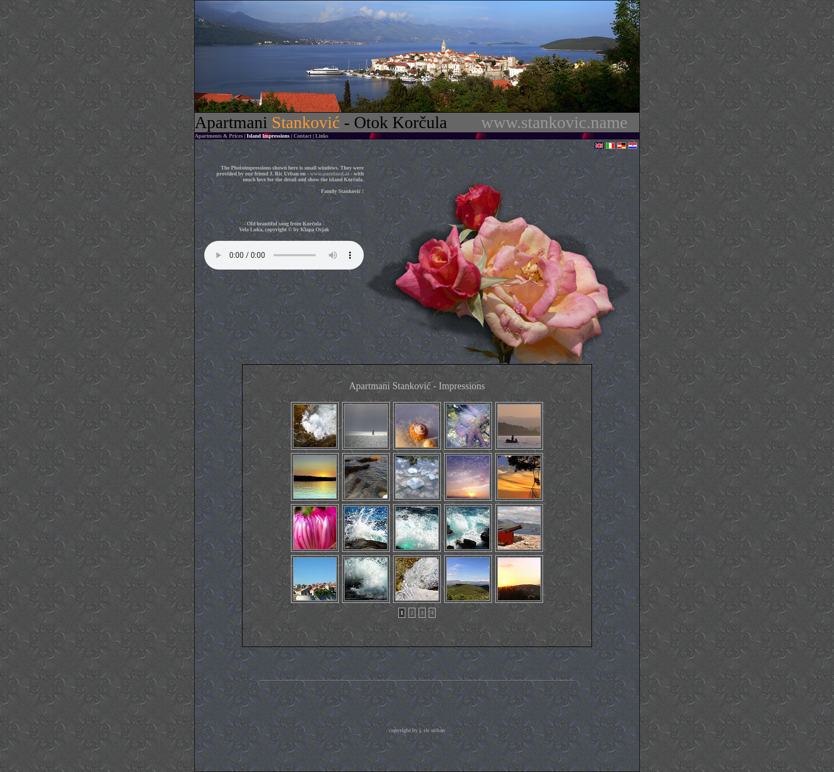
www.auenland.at (329, 174)
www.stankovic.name (554, 122)
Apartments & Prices (219, 136)
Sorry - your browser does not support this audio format (284, 255)
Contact (303, 136)
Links (321, 136)
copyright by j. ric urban (417, 730)
